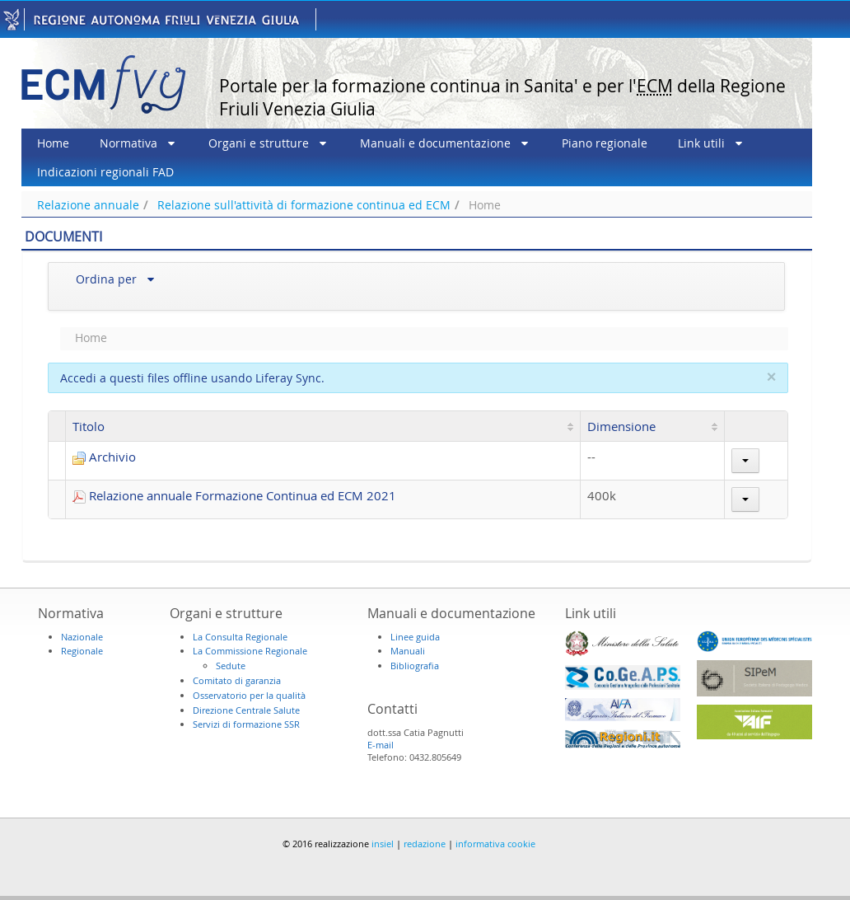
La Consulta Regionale (240, 636)
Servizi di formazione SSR (246, 724)
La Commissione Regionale (250, 651)
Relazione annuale (88, 205)
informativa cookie (495, 843)
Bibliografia (414, 665)
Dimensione (621, 426)
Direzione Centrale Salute (246, 710)
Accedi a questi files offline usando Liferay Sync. (192, 378)
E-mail (380, 744)
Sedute (230, 665)
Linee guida (415, 636)
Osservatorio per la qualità (249, 695)
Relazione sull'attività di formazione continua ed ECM (304, 205)
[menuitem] (53, 143)
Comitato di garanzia (237, 680)
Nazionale (82, 636)
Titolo (88, 426)
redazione (425, 843)
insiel (382, 843)
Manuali (407, 651)
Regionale (82, 651)
